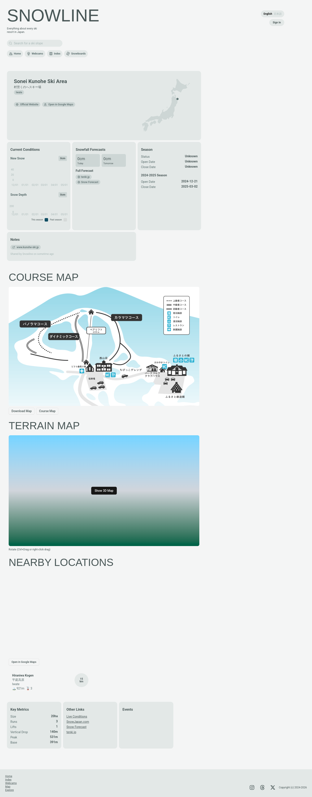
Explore (9, 790)
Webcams (35, 53)
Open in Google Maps (58, 104)
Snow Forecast (76, 727)
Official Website (27, 104)
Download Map (21, 411)
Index (54, 53)
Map (7, 786)
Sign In (277, 22)
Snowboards (76, 53)
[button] (177, 99)
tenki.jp (71, 732)
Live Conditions (77, 716)
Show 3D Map (104, 490)
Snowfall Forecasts (90, 150)
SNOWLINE (53, 15)
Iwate (19, 92)
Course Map (47, 411)
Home (15, 53)
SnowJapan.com (78, 721)
